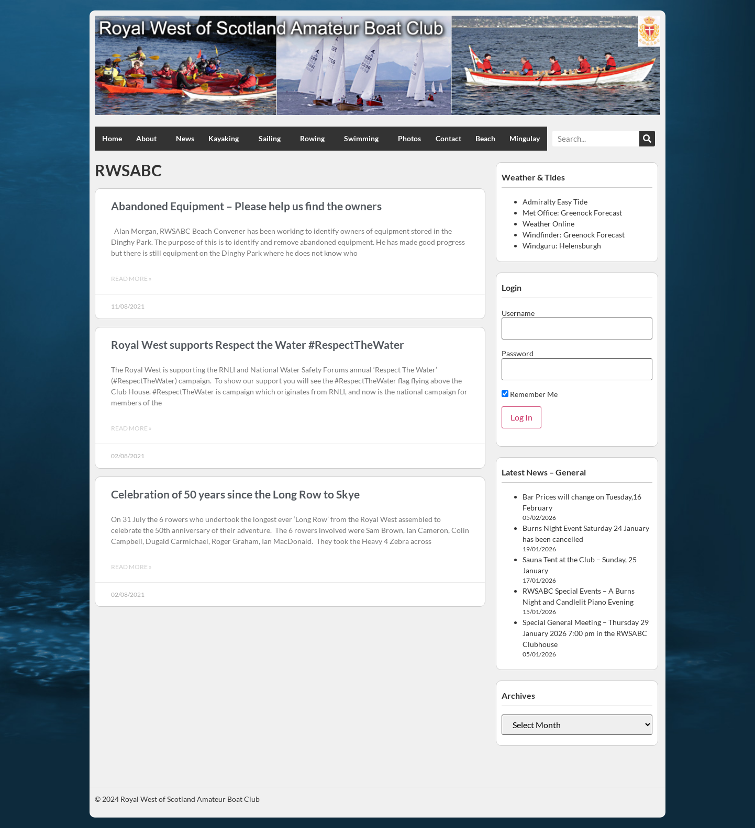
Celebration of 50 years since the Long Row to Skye (235, 494)
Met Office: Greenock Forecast (572, 212)
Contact (448, 138)
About (149, 138)
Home (112, 138)
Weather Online (548, 223)
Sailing (272, 138)
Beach (485, 138)
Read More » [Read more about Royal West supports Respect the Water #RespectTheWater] (131, 428)
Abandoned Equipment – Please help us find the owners (246, 205)
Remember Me (530, 394)
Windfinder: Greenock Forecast (574, 234)
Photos (409, 138)
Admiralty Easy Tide (555, 201)
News (185, 138)
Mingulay (524, 138)
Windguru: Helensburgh (562, 245)
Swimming (364, 138)
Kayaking (226, 138)
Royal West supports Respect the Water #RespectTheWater (257, 344)
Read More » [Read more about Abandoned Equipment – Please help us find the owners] (131, 278)
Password (518, 353)
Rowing (315, 138)
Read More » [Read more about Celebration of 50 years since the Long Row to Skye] (131, 567)
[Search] (647, 138)
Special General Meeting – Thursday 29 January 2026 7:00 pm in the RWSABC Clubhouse (586, 633)
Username (518, 313)
